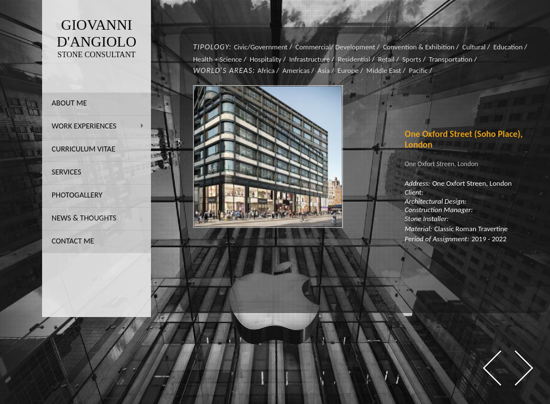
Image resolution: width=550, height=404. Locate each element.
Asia (324, 70)
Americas (296, 70)
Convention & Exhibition (419, 47)
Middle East (383, 70)
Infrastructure (309, 59)
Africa (266, 70)
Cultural (473, 47)
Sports (411, 59)
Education (507, 47)
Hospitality (265, 59)
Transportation (450, 59)
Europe (348, 70)
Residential (354, 59)
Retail (386, 59)
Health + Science (217, 59)
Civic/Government (261, 47)
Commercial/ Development (335, 47)
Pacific (418, 70)
